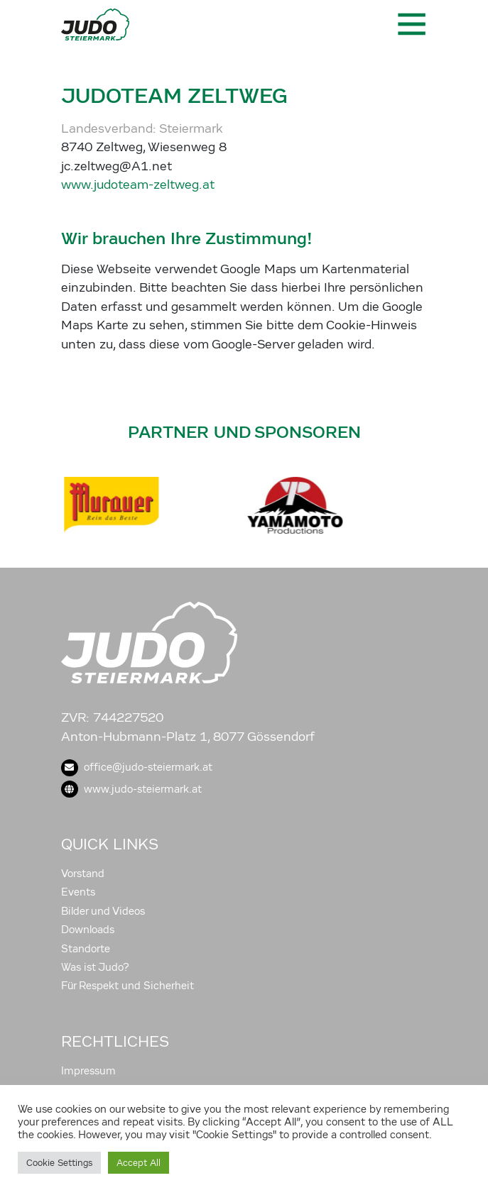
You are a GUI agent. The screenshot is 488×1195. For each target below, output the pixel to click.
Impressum (88, 1070)
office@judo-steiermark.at (136, 767)
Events (78, 892)
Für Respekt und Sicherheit (127, 985)
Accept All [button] (138, 1162)
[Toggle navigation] (411, 24)
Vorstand (82, 873)
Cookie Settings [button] (59, 1162)
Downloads (87, 929)
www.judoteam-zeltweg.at (138, 184)
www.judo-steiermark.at (131, 789)
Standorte (85, 948)
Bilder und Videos (103, 911)
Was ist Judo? (95, 967)
